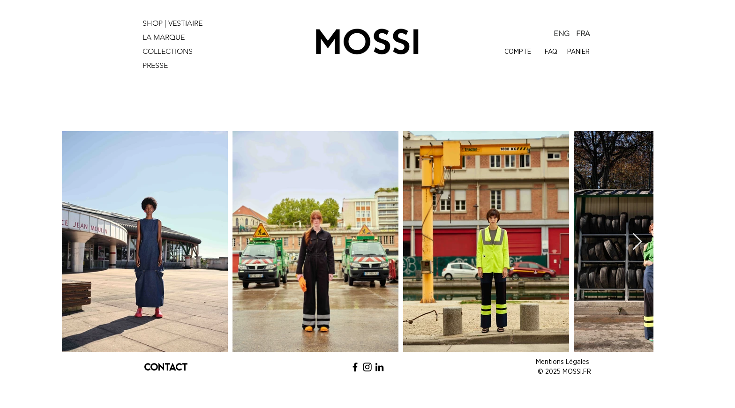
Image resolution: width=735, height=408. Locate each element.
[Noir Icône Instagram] (367, 367)
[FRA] (583, 33)
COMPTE (517, 51)
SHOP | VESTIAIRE (172, 23)
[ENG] (561, 33)
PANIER (578, 51)
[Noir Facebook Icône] (355, 367)
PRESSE (155, 65)
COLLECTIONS (167, 51)
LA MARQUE (163, 37)
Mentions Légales (563, 361)
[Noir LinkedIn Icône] (379, 367)
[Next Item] (637, 242)
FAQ (551, 51)
